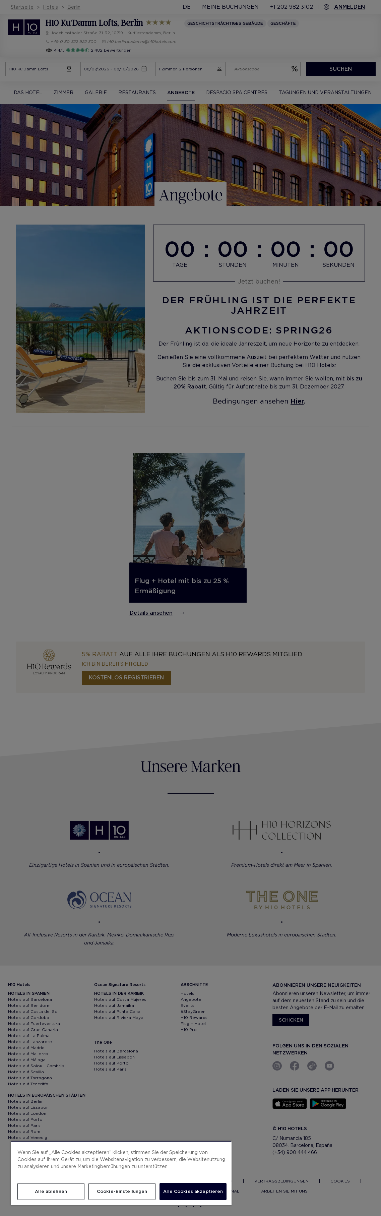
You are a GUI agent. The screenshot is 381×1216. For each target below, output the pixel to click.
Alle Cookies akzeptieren (193, 1191)
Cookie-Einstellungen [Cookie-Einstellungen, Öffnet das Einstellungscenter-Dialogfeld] (122, 1191)
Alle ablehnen (51, 1191)
